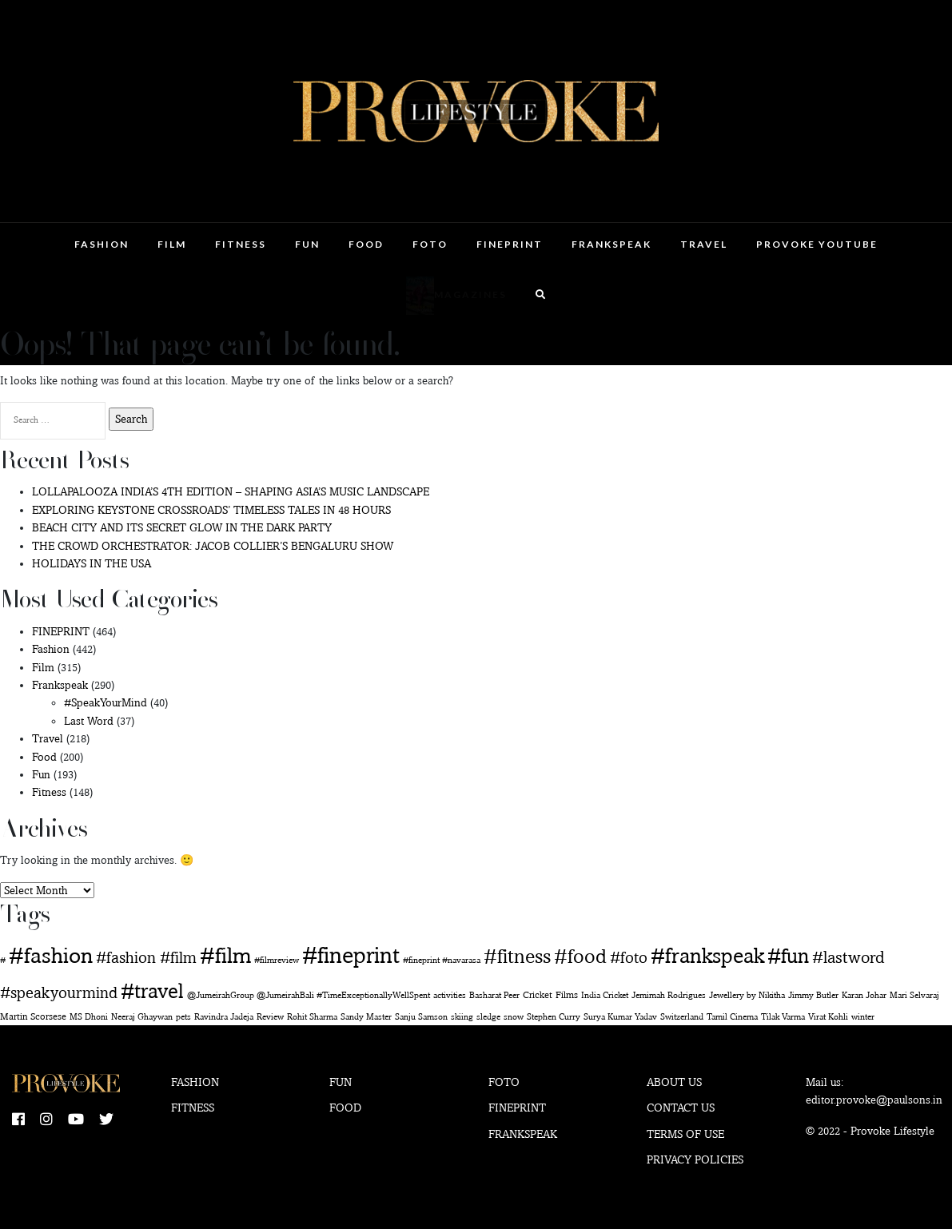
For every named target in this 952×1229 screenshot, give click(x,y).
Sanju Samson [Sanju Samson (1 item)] (421, 1017)
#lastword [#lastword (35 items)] (848, 957)
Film (171, 244)
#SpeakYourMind (105, 702)
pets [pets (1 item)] (183, 1017)
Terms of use (685, 1134)
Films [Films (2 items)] (567, 994)
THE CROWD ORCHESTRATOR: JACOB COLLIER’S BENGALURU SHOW (212, 545)
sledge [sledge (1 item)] (488, 1017)
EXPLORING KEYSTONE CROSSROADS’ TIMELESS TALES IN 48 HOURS (211, 509)
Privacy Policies (695, 1159)
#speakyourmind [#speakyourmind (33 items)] (59, 992)
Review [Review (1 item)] (270, 1017)
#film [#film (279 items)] (225, 955)
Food (366, 244)
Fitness (240, 244)
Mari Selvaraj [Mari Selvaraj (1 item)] (914, 995)
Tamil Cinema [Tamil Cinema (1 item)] (732, 1017)
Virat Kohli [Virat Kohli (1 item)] (828, 1017)
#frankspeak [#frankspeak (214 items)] (707, 955)
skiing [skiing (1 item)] (462, 1017)
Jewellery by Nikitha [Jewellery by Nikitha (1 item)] (747, 995)
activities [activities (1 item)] (449, 995)
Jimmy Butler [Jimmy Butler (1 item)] (813, 995)
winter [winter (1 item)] (862, 1017)
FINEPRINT (509, 244)
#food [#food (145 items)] (580, 956)
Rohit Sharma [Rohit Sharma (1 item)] (312, 1017)
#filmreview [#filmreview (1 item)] (276, 960)
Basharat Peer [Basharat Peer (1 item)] (494, 995)
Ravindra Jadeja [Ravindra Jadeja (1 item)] (223, 1017)
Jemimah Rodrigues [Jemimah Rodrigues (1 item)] (668, 995)
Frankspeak (611, 244)
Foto (430, 244)
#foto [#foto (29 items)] (628, 957)
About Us (674, 1082)
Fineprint (517, 1107)
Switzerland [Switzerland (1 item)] (681, 1017)
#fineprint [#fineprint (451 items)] (351, 954)
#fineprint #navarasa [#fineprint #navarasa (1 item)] (441, 960)
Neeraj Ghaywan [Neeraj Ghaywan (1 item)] (142, 1017)
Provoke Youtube (817, 244)
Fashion (101, 244)
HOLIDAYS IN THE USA (91, 563)
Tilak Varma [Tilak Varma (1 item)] (783, 1017)
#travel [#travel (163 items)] (152, 990)
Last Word (89, 720)
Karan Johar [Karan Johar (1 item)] (864, 995)
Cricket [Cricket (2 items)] (537, 994)
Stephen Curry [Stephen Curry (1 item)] (553, 1017)
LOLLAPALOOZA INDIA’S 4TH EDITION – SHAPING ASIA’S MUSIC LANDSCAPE (230, 491)
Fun (307, 244)
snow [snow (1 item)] (514, 1017)
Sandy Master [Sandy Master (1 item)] (366, 1017)
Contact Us (681, 1107)
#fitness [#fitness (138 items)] (517, 956)
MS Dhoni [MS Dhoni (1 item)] (89, 1017)
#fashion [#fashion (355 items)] (51, 954)
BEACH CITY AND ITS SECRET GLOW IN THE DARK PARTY (182, 527)
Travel (703, 244)
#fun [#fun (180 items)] (788, 955)
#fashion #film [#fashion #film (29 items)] (146, 957)
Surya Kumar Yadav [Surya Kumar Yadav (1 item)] (620, 1017)
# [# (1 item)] (3, 960)
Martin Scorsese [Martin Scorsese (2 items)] (33, 1016)
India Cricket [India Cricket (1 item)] (604, 995)
